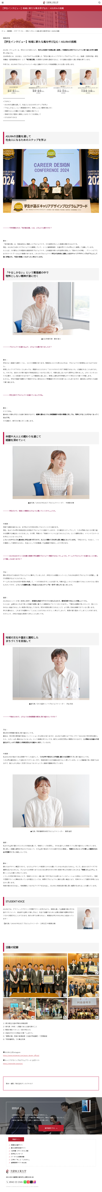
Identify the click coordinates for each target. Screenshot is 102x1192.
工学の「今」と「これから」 (20, 1160)
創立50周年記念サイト (18, 1148)
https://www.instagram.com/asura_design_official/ (21, 1055)
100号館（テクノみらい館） (20, 1151)
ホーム (3, 31)
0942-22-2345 (16, 1181)
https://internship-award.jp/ (13, 1063)
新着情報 (9, 31)
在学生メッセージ (17, 1154)
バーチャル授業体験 (17, 1157)
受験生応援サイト (17, 1145)
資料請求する (50, 1128)
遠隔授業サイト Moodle (19, 1163)
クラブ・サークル (18, 31)
